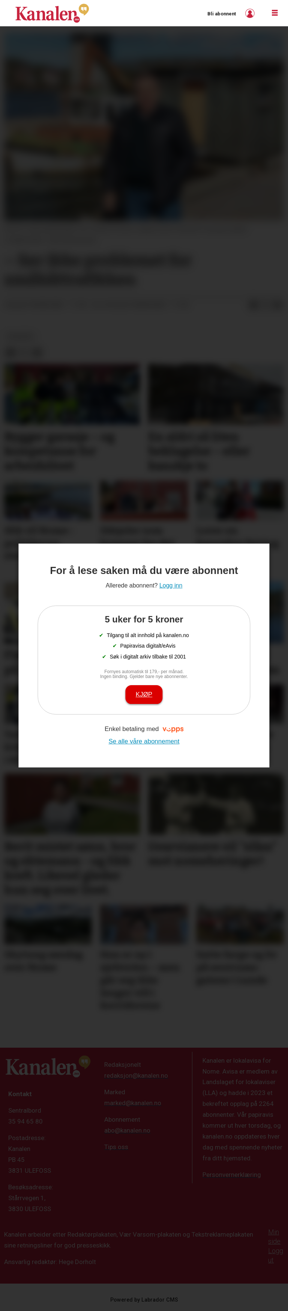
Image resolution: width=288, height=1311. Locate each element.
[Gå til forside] (52, 13)
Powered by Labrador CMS (144, 1300)
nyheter (20, 337)
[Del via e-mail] (277, 305)
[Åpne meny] (275, 13)
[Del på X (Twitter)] (265, 305)
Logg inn (250, 13)
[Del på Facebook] (253, 305)
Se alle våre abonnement (143, 741)
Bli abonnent (221, 14)
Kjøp (144, 694)
